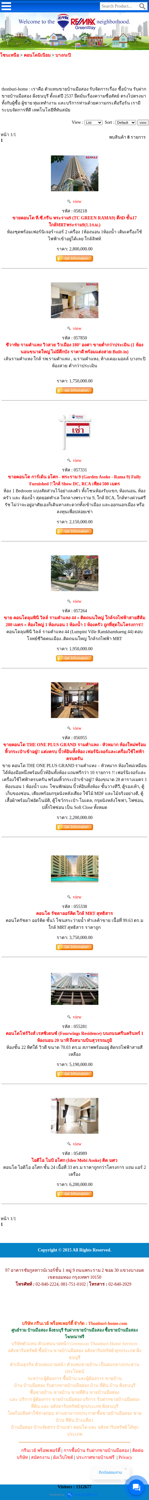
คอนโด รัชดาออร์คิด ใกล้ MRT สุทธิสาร (74, 913)
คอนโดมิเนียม (37, 55)
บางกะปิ (63, 55)
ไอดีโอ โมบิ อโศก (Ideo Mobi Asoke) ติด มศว (74, 1160)
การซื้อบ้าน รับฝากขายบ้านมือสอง (96, 1450)
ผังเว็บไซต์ (63, 1457)
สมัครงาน (40, 1457)
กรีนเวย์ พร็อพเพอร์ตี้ (40, 1450)
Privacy (125, 1457)
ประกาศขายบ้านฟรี (95, 1457)
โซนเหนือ (9, 55)
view (74, 201)
